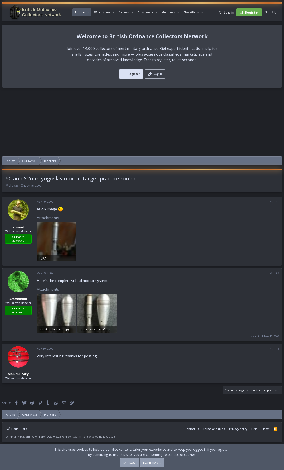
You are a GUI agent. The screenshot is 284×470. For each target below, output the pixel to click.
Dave (112, 436)
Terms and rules (214, 429)
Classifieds (191, 12)
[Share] (271, 201)
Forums (80, 12)
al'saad (14, 186)
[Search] (274, 12)
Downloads (145, 12)
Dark (12, 429)
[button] (89, 12)
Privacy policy (238, 429)
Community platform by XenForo (41, 436)
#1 (277, 202)
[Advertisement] (142, 123)
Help (254, 429)
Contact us (192, 429)
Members (168, 12)
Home (266, 429)
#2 (277, 273)
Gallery (124, 12)
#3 (277, 348)
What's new (102, 12)
